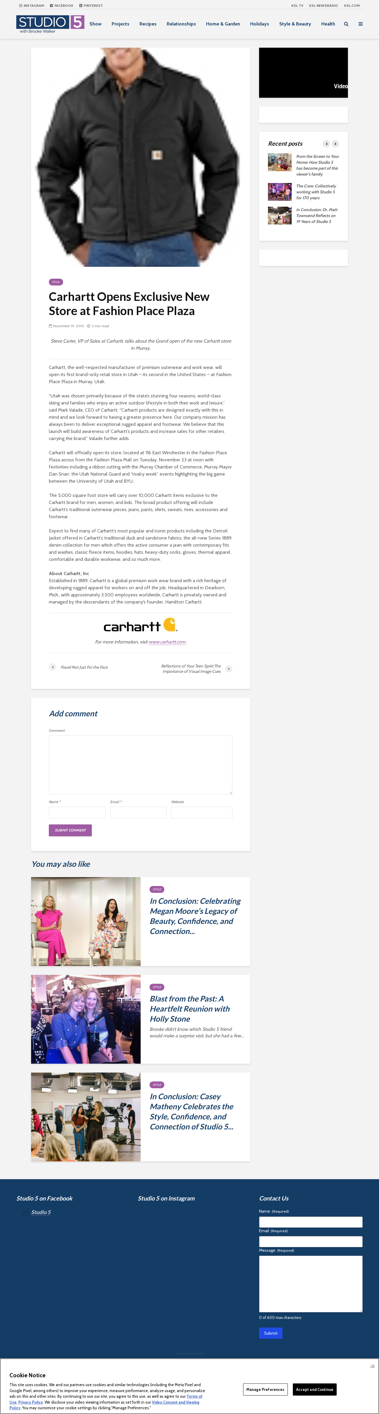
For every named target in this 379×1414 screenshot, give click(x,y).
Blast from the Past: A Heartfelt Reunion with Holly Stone (189, 1008)
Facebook (61, 5)
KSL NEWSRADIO (323, 5)
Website (177, 802)
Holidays (259, 24)
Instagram (31, 5)
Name (54, 802)
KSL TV (297, 5)
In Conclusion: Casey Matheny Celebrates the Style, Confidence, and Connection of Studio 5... (191, 1111)
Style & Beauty (295, 24)
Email (115, 802)
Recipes (148, 24)
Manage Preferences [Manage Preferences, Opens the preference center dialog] (265, 1389)
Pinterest (91, 5)
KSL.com (352, 5)
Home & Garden (223, 24)
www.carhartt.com (167, 642)
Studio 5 (40, 1212)
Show (95, 24)
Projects (120, 24)
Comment (57, 730)
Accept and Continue (314, 1389)
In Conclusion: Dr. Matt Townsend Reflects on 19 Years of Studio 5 (316, 215)
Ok (372, 1366)
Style (56, 282)
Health (328, 24)
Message (276, 1250)
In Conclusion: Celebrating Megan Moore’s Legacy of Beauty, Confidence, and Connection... (195, 916)
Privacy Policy (30, 1402)
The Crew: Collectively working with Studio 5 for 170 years (316, 191)
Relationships (181, 24)
